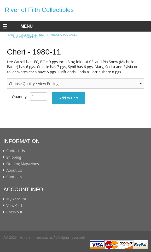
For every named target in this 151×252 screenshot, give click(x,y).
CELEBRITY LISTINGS (32, 35)
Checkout (14, 212)
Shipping (13, 157)
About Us (14, 170)
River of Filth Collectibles (39, 9)
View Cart (14, 205)
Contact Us (15, 150)
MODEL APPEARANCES (64, 35)
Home (10, 35)
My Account (16, 199)
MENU (22, 26)
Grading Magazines (22, 163)
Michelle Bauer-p (24, 37)
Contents (14, 177)
